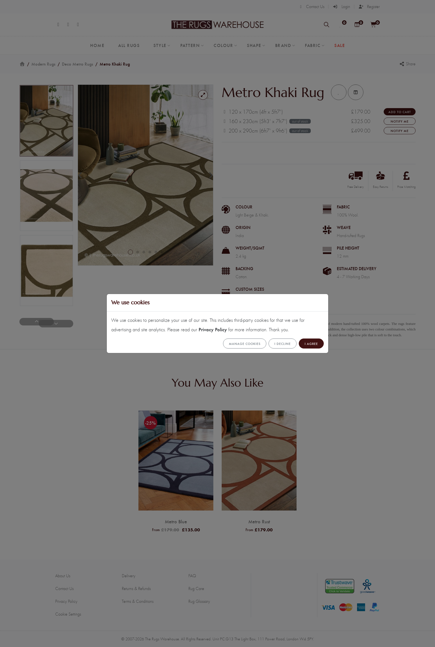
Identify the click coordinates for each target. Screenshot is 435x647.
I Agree (311, 343)
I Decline (282, 343)
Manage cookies (245, 343)
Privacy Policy (213, 329)
